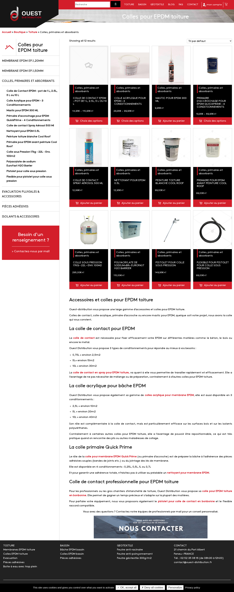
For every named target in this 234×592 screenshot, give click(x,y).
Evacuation (10, 558)
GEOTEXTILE (125, 545)
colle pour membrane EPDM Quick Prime (111, 456)
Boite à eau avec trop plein (20, 566)
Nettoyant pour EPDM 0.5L (23, 131)
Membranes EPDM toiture (19, 549)
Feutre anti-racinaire (130, 549)
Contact (192, 5)
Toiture (129, 5)
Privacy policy (192, 587)
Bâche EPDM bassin (72, 549)
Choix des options (91, 121)
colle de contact (84, 338)
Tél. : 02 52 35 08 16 (186, 558)
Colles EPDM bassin (72, 554)
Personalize (175, 587)
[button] (115, 4)
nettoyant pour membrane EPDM (188, 473)
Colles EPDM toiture (15, 554)
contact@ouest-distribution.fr (193, 562)
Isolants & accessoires (20, 216)
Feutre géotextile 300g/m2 (134, 558)
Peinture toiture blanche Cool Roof (28, 136)
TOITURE (9, 545)
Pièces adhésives (15, 206)
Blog (171, 5)
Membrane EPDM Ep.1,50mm (22, 71)
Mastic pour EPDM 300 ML (22, 110)
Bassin (142, 5)
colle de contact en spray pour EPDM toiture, (101, 372)
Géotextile (157, 5)
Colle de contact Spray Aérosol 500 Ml (30, 125)
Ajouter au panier (174, 121)
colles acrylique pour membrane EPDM (169, 395)
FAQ (181, 5)
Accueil (6, 32)
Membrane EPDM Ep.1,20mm (23, 61)
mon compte (212, 5)
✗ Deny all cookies (152, 587)
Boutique (20, 32)
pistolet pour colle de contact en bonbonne (187, 501)
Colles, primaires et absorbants (28, 81)
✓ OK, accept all (126, 587)
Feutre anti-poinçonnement (135, 554)
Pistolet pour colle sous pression (26, 171)
